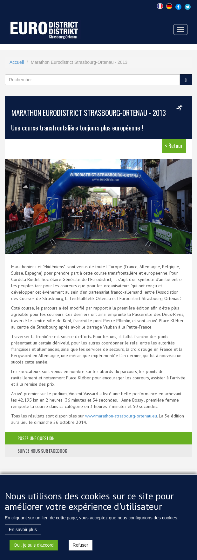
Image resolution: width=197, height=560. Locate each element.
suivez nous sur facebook (42, 450)
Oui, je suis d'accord (34, 547)
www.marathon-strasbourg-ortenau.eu (121, 416)
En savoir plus (23, 531)
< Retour (174, 146)
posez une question (35, 438)
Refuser (80, 547)
